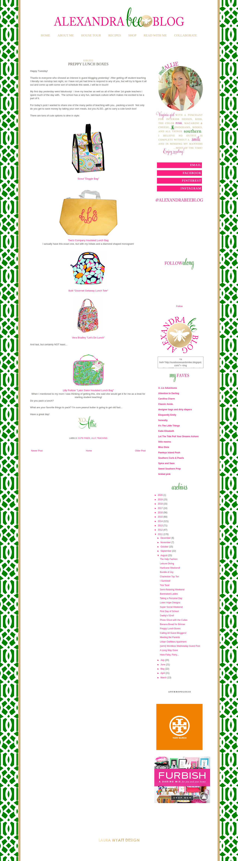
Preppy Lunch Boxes (170, 628)
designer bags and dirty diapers (175, 409)
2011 (160, 534)
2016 (160, 512)
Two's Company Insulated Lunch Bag (88, 240)
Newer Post (37, 450)
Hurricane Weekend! (170, 568)
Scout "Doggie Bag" (88, 178)
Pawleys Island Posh (169, 452)
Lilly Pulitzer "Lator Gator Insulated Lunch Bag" (88, 390)
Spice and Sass (166, 463)
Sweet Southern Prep (169, 468)
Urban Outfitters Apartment (173, 641)
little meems (164, 442)
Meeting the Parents (170, 637)
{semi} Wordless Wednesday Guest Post (180, 646)
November (165, 542)
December (165, 538)
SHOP (132, 35)
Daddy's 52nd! (167, 615)
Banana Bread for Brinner (172, 624)
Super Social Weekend (171, 607)
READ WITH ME (155, 35)
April (162, 673)
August (164, 555)
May (162, 669)
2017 (160, 508)
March (163, 677)
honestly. (163, 420)
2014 (160, 521)
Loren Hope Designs (170, 602)
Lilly (93, 438)
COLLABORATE (185, 35)
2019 (160, 499)
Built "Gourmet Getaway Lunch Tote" (88, 290)
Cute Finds (84, 438)
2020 (160, 495)
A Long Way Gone (169, 650)
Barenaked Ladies (169, 594)
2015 (160, 517)
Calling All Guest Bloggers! (173, 633)
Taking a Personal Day (171, 598)
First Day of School (169, 611)
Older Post (140, 450)
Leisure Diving (167, 563)
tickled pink (164, 474)
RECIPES (114, 35)
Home (45, 35)
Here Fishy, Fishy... (169, 654)
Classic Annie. (165, 404)
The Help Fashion (169, 559)
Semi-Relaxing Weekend (172, 589)
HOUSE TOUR (91, 35)
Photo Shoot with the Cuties (173, 620)
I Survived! (165, 581)
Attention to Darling (168, 393)
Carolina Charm (166, 398)
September (166, 551)
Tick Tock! (165, 585)
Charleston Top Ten (169, 576)
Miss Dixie (163, 447)
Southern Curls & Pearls (171, 458)
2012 (160, 530)
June (163, 664)
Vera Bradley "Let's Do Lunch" (88, 337)
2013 (160, 525)
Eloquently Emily (167, 415)
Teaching (102, 438)
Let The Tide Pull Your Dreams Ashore (178, 436)
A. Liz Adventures (167, 388)
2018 (160, 504)
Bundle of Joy (166, 572)
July (162, 660)
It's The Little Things (169, 425)
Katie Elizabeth (166, 431)
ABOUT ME (65, 35)
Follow (179, 306)
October (164, 546)
